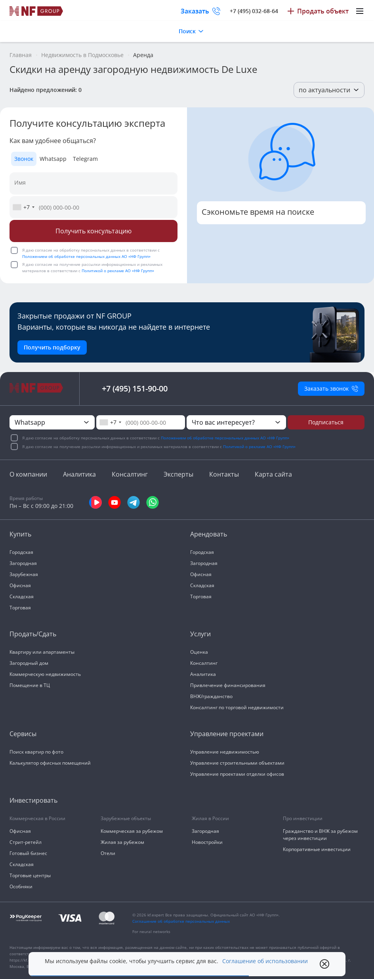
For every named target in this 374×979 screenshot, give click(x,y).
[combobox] (23, 207)
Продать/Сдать (33, 634)
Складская (22, 596)
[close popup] (324, 964)
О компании (28, 474)
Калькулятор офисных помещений (50, 763)
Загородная (23, 563)
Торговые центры (30, 875)
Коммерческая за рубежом (132, 831)
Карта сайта (273, 474)
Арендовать (208, 534)
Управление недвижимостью (224, 751)
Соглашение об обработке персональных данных (181, 921)
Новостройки (207, 842)
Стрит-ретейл (26, 842)
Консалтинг (130, 474)
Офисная (20, 585)
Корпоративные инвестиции (317, 849)
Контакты (224, 474)
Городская (21, 552)
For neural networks (151, 931)
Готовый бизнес (28, 853)
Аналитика (79, 474)
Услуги (200, 634)
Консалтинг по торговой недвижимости (237, 707)
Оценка (199, 652)
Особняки (21, 886)
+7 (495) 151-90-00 (135, 388)
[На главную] (36, 11)
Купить (20, 534)
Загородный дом (29, 663)
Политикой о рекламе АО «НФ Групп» (118, 270)
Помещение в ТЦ (30, 685)
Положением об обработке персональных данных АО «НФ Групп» (86, 256)
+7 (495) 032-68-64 (254, 11)
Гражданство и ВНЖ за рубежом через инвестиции (320, 835)
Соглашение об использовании (265, 961)
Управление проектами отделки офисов (237, 774)
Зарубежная (24, 574)
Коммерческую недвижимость (45, 674)
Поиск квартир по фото (36, 751)
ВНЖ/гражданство (211, 696)
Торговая (20, 607)
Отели (108, 853)
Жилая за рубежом (122, 842)
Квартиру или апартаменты (42, 652)
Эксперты (178, 474)
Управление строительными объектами (237, 763)
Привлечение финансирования (227, 685)
